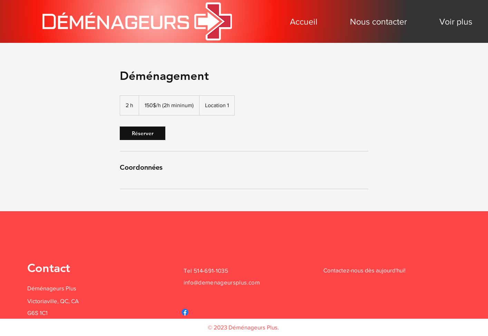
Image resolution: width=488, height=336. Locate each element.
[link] (142, 133)
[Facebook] (184, 312)
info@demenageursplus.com (222, 282)
